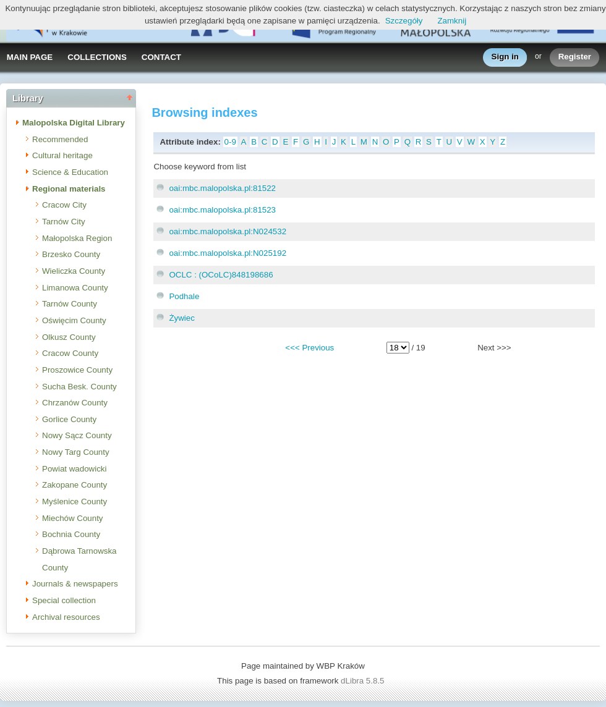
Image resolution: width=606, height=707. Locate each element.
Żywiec (181, 318)
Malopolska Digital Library (73, 122)
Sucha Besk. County (79, 386)
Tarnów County (69, 303)
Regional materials (69, 188)
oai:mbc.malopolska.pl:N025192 (227, 253)
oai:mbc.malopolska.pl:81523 (222, 209)
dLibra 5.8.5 (363, 680)
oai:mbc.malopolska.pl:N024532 (227, 231)
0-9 (230, 141)
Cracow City (64, 205)
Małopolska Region (77, 238)
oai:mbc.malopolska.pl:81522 (222, 188)
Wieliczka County (73, 271)
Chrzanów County (75, 402)
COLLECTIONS (97, 57)
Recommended (60, 139)
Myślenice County (74, 501)
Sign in (505, 57)
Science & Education (70, 172)
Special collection (64, 600)
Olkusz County (69, 337)
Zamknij (451, 20)
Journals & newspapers (75, 583)
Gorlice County (69, 419)
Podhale (184, 296)
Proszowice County (77, 370)
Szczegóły (404, 20)
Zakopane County (74, 484)
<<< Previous (309, 347)
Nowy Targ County (75, 452)
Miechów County (72, 518)
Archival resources (66, 617)
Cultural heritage (62, 155)
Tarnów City (63, 221)
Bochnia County (71, 534)
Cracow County (70, 353)
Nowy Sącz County (77, 435)
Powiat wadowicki (74, 468)
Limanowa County (75, 287)
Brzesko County (71, 254)
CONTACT (161, 57)
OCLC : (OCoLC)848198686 (221, 274)
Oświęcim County (74, 320)
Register (574, 57)
